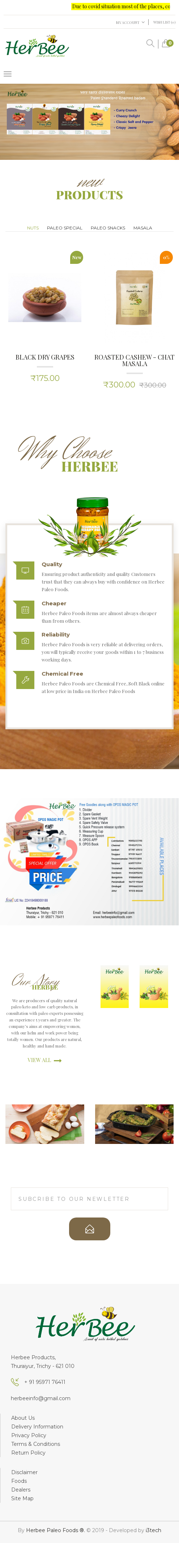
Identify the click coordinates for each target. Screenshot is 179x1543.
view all (45, 1060)
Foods (19, 1481)
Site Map (22, 1498)
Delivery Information (37, 1426)
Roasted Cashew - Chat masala (134, 360)
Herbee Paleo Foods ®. (56, 1530)
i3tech (153, 1530)
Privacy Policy (28, 1435)
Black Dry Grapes (45, 357)
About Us (23, 1418)
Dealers (20, 1489)
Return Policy (28, 1452)
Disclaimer (24, 1472)
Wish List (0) (164, 22)
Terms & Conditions (35, 1444)
